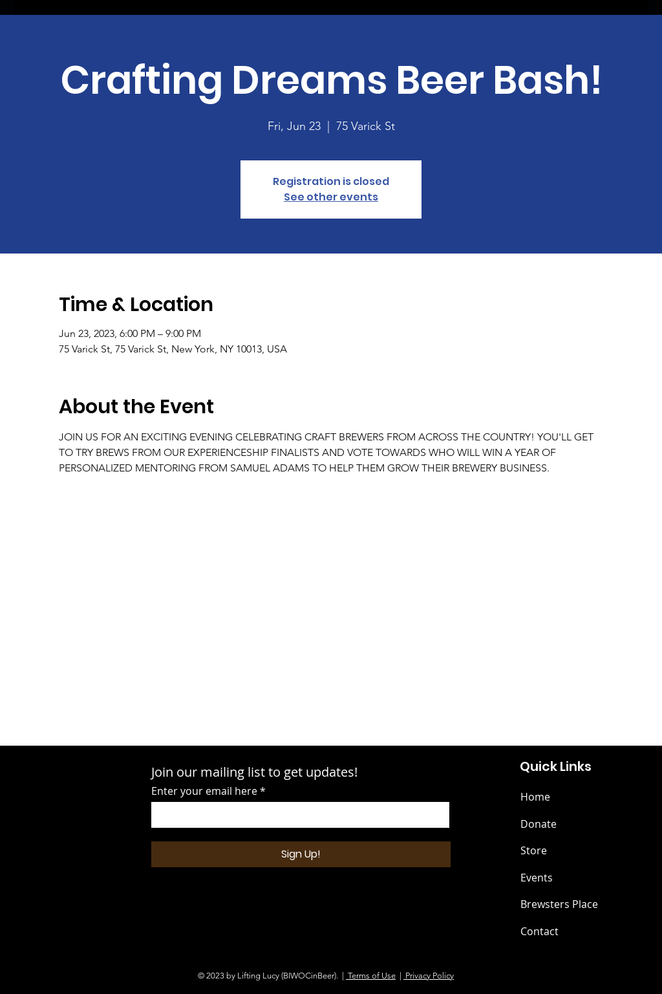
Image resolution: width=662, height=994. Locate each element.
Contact (539, 931)
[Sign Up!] (301, 854)
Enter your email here (204, 791)
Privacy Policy (428, 975)
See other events (331, 196)
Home (535, 797)
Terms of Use (371, 975)
